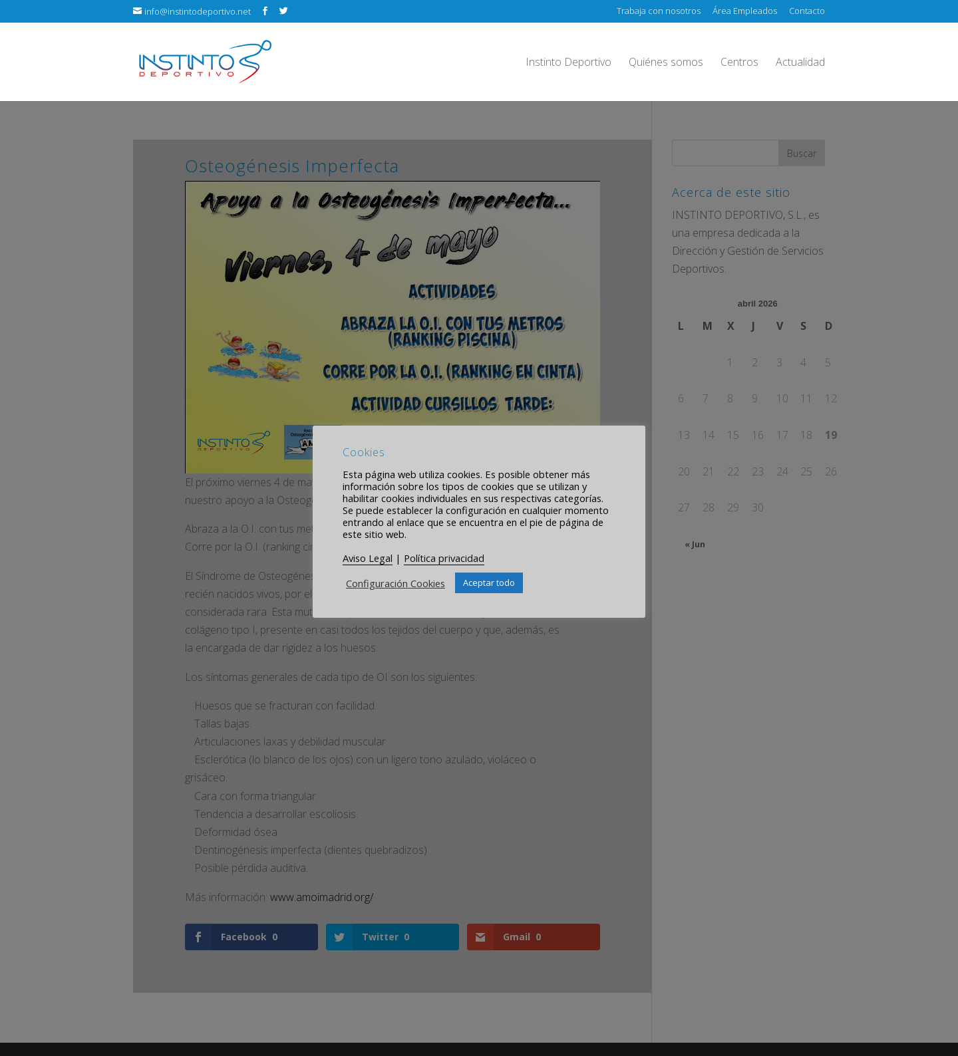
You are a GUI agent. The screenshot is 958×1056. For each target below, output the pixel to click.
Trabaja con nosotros (659, 12)
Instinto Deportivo (568, 63)
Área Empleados (745, 12)
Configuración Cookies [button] (395, 583)
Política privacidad (444, 558)
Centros (739, 63)
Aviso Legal (368, 558)
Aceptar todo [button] (489, 583)
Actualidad (800, 63)
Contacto (807, 12)
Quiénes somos (666, 63)
